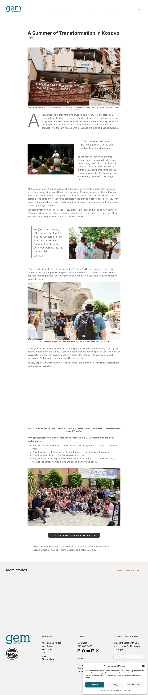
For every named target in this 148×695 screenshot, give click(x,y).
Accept (95, 685)
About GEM (47, 636)
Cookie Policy (105, 690)
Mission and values (51, 643)
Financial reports (50, 659)
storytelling (84, 546)
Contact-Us (126, 690)
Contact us (83, 643)
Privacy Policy (116, 690)
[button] (143, 666)
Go (43, 652)
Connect (82, 636)
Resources (47, 649)
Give (44, 656)
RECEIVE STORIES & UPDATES (126, 636)
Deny (115, 685)
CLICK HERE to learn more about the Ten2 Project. (74, 535)
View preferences (134, 685)
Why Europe (48, 646)
